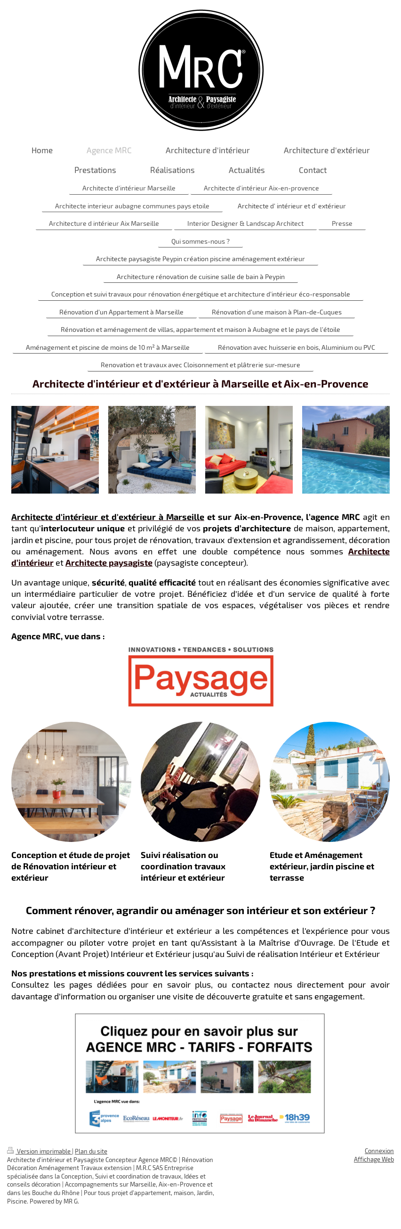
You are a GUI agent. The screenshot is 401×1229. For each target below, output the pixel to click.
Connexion (379, 1151)
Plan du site (91, 1151)
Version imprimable (39, 1151)
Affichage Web (374, 1159)
